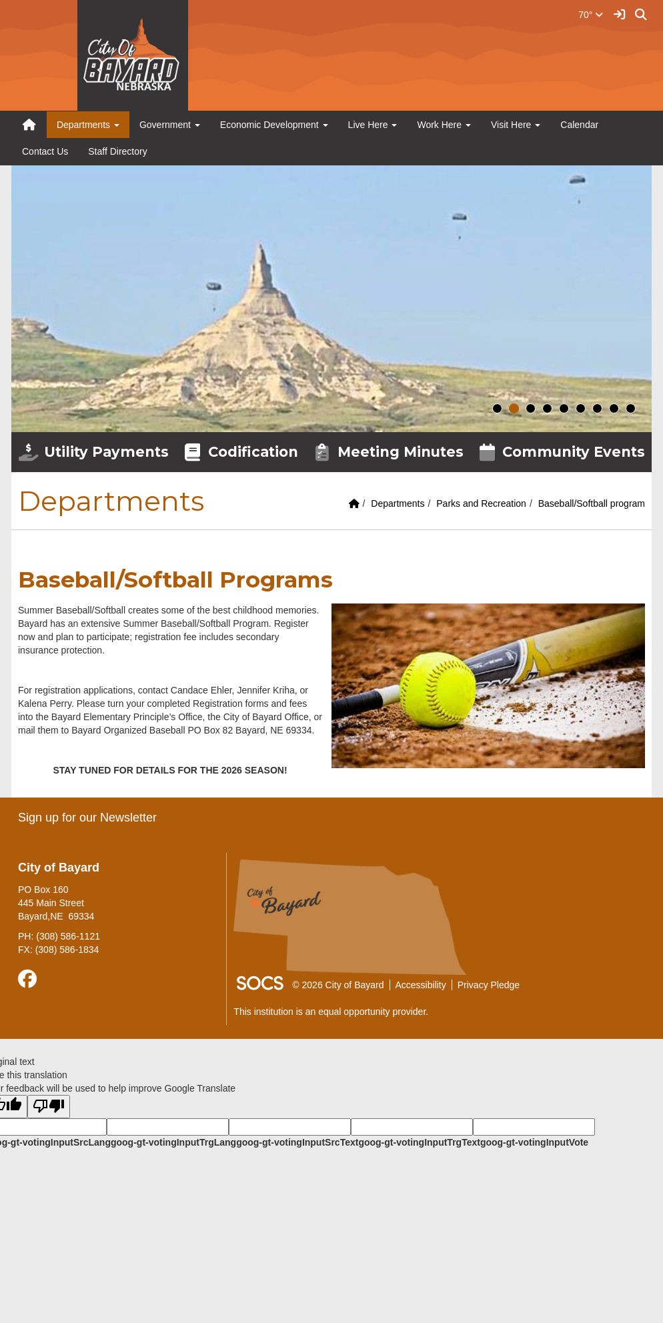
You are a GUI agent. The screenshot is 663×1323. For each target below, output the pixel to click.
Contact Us (45, 151)
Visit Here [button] (515, 124)
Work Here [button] (444, 124)
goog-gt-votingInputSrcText (297, 1142)
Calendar (579, 124)
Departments (397, 503)
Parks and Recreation (481, 503)
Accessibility (421, 985)
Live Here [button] (373, 124)
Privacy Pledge (489, 985)
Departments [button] (88, 124)
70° (590, 14)
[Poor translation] (48, 1106)
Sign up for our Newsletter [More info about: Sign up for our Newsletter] (87, 817)
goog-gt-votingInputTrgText (419, 1142)
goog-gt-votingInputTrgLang (173, 1142)
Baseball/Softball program (591, 503)
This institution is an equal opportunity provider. (330, 1011)
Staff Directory (117, 151)
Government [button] (169, 124)
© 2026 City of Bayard (338, 985)
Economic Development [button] (274, 124)
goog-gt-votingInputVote (534, 1142)
